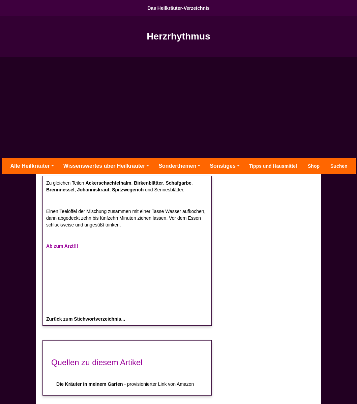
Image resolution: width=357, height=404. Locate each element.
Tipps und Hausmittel (273, 166)
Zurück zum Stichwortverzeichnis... (85, 319)
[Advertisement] (178, 107)
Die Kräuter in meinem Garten (89, 384)
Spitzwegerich (128, 189)
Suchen (339, 166)
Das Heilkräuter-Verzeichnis (178, 8)
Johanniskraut (93, 189)
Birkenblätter (148, 183)
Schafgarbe (178, 183)
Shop (314, 166)
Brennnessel (60, 189)
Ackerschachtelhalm (108, 183)
